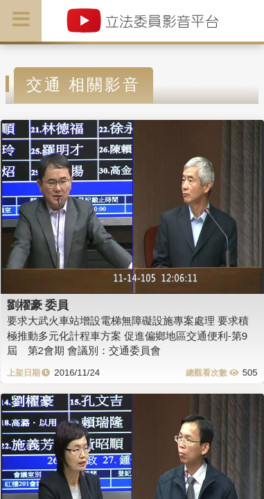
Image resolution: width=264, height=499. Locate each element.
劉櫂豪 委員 (38, 305)
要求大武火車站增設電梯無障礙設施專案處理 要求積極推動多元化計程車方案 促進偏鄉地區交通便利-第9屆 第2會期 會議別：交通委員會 (128, 335)
